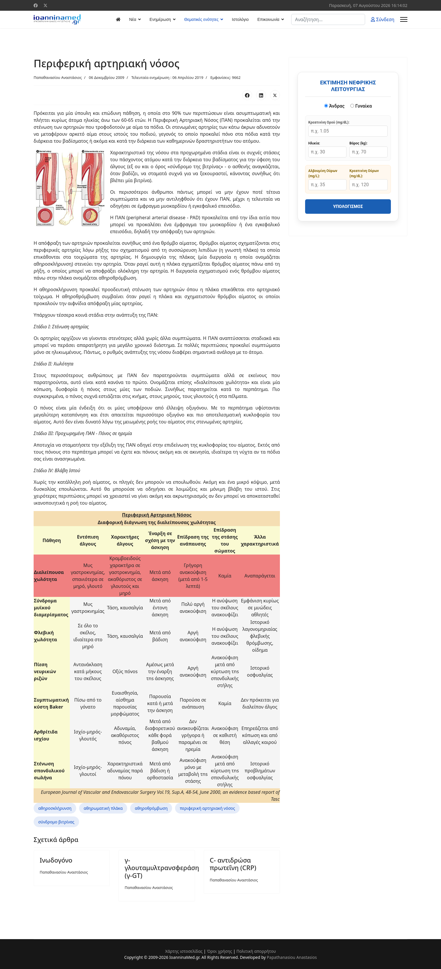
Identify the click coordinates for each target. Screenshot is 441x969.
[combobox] (328, 19)
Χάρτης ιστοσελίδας (184, 951)
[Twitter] (45, 5)
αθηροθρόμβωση (151, 808)
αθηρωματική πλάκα (103, 808)
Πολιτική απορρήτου (256, 951)
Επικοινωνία (268, 19)
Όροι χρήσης (219, 951)
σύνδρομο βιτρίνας (56, 822)
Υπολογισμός (348, 206)
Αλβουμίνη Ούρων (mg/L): (322, 173)
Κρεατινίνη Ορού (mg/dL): (328, 122)
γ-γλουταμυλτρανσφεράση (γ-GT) (162, 868)
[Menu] (403, 19)
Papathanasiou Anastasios (292, 957)
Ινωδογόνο (56, 860)
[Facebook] (36, 5)
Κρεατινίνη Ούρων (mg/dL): (364, 173)
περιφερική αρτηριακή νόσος (207, 808)
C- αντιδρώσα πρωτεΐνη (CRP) (233, 864)
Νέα (132, 19)
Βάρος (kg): (358, 143)
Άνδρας (334, 106)
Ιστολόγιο (240, 19)
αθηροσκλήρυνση (55, 808)
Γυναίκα (361, 106)
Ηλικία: (314, 143)
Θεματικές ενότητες (201, 19)
